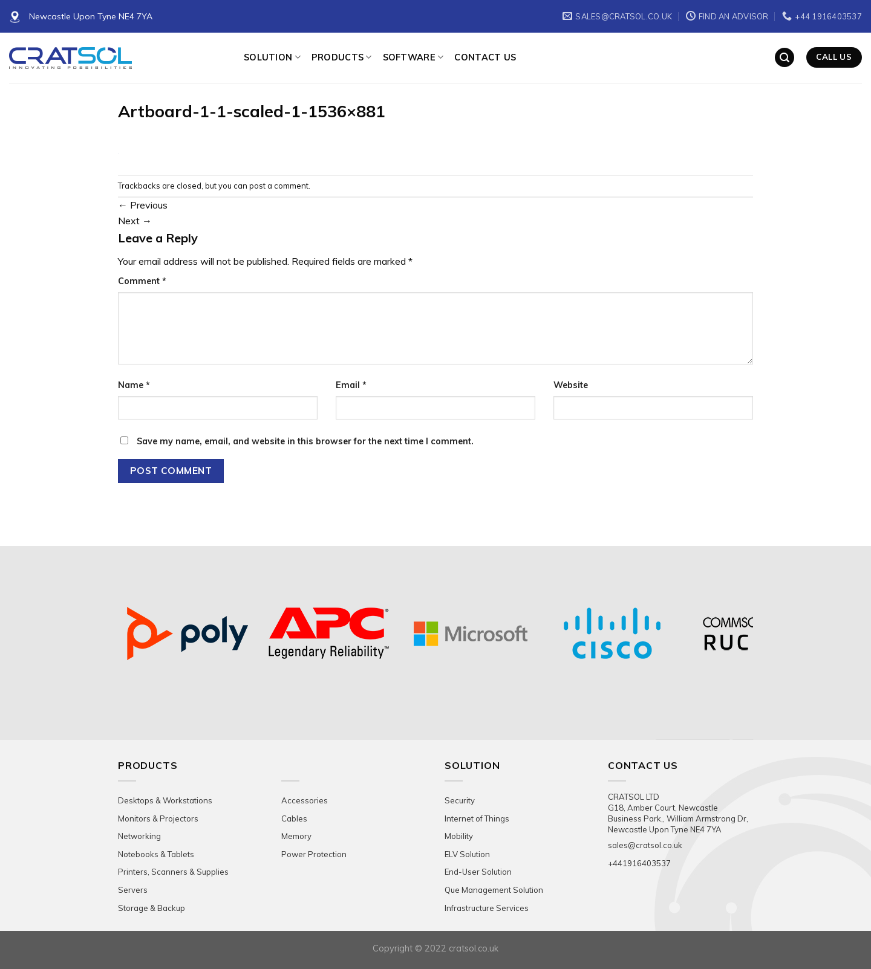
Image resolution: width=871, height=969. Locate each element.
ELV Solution (467, 854)
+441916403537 (639, 863)
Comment (142, 281)
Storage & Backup (151, 908)
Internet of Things (477, 818)
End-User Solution (478, 872)
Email (351, 385)
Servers (133, 890)
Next (135, 221)
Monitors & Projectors (158, 818)
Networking (139, 836)
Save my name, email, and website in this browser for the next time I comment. (305, 441)
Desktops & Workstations (165, 800)
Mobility (459, 836)
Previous (143, 205)
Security (460, 800)
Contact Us (485, 57)
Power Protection (314, 854)
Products (342, 57)
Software (413, 57)
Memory (296, 836)
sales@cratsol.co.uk (645, 845)
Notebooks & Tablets (156, 854)
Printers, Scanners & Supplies (173, 872)
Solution (272, 57)
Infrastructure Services (487, 908)
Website (570, 385)
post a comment (278, 185)
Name (134, 385)
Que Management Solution (494, 890)
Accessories (304, 800)
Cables (294, 818)
